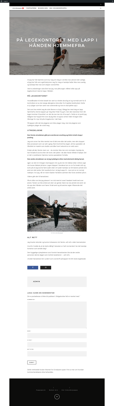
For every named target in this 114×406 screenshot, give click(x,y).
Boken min (43, 8)
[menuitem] (1, 1)
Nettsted (30, 349)
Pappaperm (31, 8)
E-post (30, 340)
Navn (29, 331)
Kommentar (31, 299)
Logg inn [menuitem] (6, 1)
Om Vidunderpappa (58, 8)
